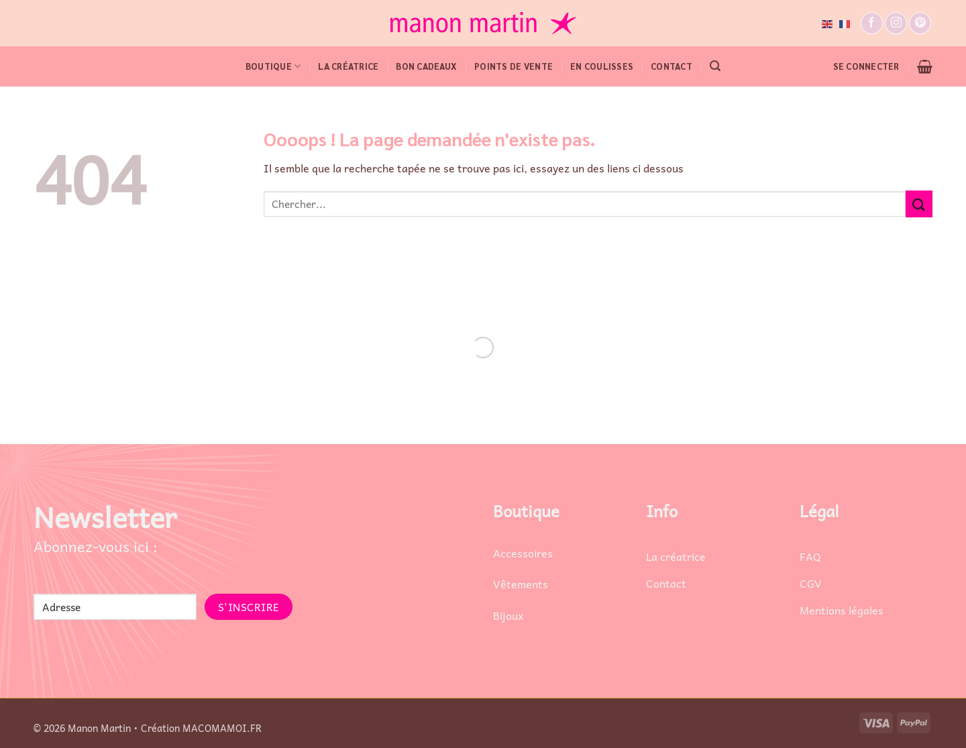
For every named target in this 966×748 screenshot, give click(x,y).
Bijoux (508, 615)
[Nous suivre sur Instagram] (896, 23)
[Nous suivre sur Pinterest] (920, 23)
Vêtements (520, 583)
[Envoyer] (919, 204)
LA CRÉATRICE (348, 66)
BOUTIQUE (273, 66)
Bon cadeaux (426, 66)
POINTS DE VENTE (513, 66)
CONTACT (671, 66)
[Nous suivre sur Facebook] (872, 23)
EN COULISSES (601, 66)
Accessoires (523, 553)
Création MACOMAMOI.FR (201, 728)
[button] (715, 66)
